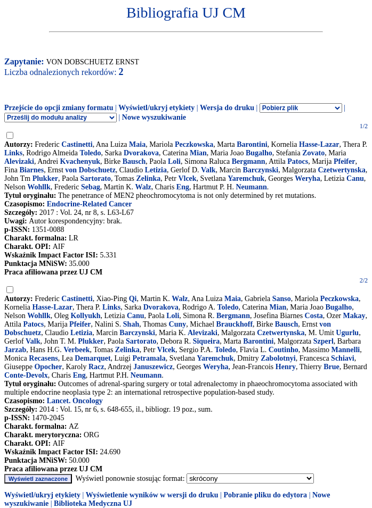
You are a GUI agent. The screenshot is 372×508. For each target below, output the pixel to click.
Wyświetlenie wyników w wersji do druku (152, 495)
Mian (198, 153)
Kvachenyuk (80, 161)
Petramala (148, 358)
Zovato (313, 153)
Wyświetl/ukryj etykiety (156, 108)
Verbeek (76, 350)
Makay (354, 316)
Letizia (156, 170)
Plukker (45, 178)
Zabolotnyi (278, 358)
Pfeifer (344, 161)
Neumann (251, 187)
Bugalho (259, 153)
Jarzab (15, 350)
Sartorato (95, 178)
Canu (355, 178)
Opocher (48, 367)
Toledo (90, 153)
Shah (131, 324)
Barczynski (261, 170)
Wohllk (39, 187)
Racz (96, 367)
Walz (143, 187)
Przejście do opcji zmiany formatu (59, 108)
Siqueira (206, 341)
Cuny (178, 324)
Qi (133, 299)
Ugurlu (347, 333)
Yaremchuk (246, 178)
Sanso (281, 299)
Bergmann (248, 161)
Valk (208, 170)
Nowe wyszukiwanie (154, 117)
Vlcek (187, 178)
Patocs (297, 161)
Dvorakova (141, 153)
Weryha (307, 178)
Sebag (90, 187)
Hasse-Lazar (319, 144)
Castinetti (76, 144)
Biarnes (31, 170)
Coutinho (283, 350)
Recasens (43, 358)
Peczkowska (194, 144)
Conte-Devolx (26, 375)
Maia (137, 144)
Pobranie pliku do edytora (265, 495)
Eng (182, 187)
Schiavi (342, 358)
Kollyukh (85, 316)
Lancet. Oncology (75, 401)
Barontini (252, 144)
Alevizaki (19, 161)
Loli (174, 161)
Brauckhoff (234, 324)
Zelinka (148, 178)
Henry (286, 367)
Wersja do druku (227, 108)
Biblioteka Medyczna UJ (93, 503)
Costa (314, 316)
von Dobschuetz (90, 170)
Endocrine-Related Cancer (89, 204)
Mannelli (345, 350)
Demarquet (92, 358)
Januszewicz (153, 367)
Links (13, 153)
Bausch (134, 161)
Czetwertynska (341, 170)
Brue (331, 367)
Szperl (323, 341)
